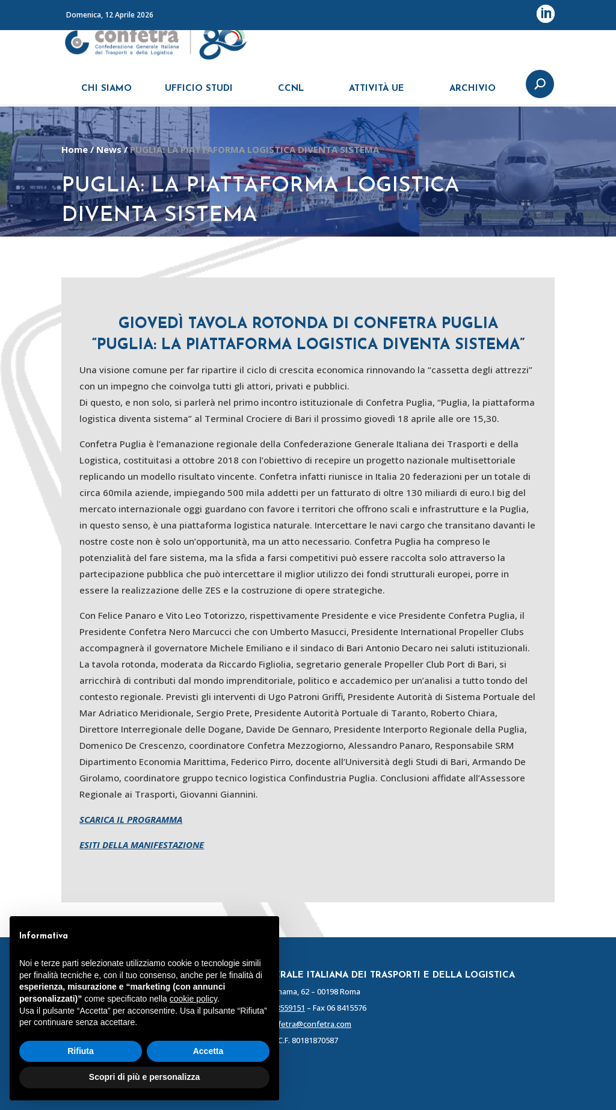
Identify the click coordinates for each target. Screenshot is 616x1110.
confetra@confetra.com (308, 1024)
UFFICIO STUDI (199, 94)
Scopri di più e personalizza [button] (144, 1077)
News (109, 149)
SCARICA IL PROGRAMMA (130, 819)
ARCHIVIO (472, 94)
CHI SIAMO (106, 94)
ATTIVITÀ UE (376, 94)
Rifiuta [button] (80, 1051)
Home (74, 149)
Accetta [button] (208, 1051)
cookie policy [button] (193, 998)
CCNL (291, 94)
